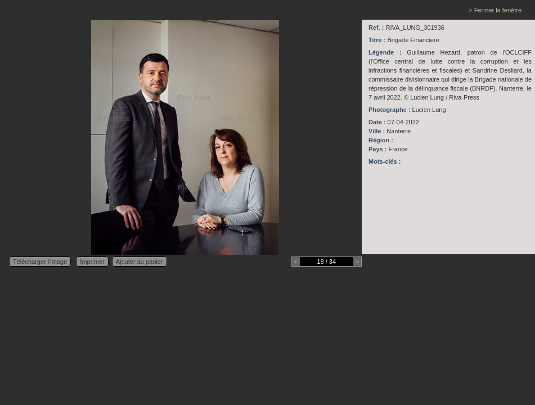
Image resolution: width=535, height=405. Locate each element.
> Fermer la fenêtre (495, 10)
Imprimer (92, 261)
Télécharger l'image (40, 261)
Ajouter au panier (139, 261)
